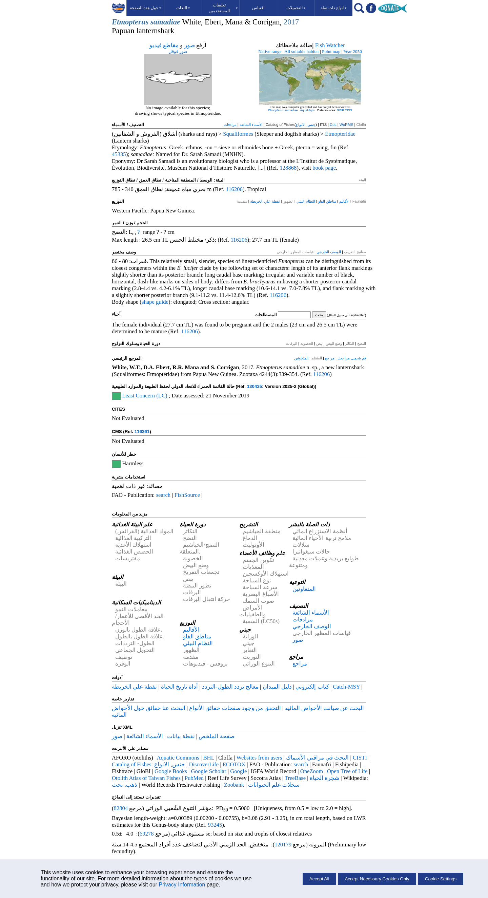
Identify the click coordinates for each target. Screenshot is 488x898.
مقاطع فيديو (164, 45)
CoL (333, 125)
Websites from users (259, 757)
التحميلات (295, 7)
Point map (331, 51)
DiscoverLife (204, 764)
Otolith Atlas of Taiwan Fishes (146, 778)
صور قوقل (177, 51)
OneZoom (311, 771)
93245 (215, 825)
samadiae (165, 22)
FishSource (187, 495)
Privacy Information (182, 884)
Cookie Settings (440, 878)
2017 (291, 22)
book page (324, 168)
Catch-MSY (346, 687)
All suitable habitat (301, 51)
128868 (288, 168)
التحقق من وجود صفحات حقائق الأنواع (235, 708)
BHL (209, 757)
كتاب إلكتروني (312, 687)
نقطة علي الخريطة (265, 201)
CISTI (360, 757)
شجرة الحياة (324, 778)
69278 (147, 833)
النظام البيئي (306, 201)
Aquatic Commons (178, 757)
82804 (121, 808)
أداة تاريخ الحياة (179, 687)
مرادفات (230, 125)
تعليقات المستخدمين (223, 8)
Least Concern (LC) (144, 395)
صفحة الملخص (216, 736)
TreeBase (295, 778)
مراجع (329, 358)
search (163, 495)
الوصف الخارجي (329, 252)
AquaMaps (307, 110)
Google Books (171, 771)
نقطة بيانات (181, 736)
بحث (117, 785)
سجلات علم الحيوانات (274, 785)
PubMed (194, 778)
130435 (254, 386)
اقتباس (258, 7)
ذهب (131, 785)
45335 (119, 154)
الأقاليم (344, 201)
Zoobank (234, 785)
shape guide (155, 302)
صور (189, 45)
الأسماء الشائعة (251, 125)
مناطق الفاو (327, 201)
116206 (234, 189)
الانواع (300, 125)
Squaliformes (238, 134)
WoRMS (346, 125)
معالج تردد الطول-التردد (230, 687)
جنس (311, 125)
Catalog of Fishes (131, 764)
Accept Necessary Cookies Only (377, 878)
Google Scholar (208, 771)
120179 (282, 844)
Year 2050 (352, 51)
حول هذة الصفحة (145, 7)
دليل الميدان (277, 687)
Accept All (319, 878)
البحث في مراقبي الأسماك (317, 757)
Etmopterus (130, 22)
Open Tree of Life (347, 771)
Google (238, 771)
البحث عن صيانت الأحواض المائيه (324, 708)
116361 (142, 431)
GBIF (340, 110)
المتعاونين (301, 358)
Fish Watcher (330, 45)
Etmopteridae (340, 134)
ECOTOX (234, 764)
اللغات (183, 7)
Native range (269, 51)
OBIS (348, 110)
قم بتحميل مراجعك (352, 358)
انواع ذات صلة (333, 7)
